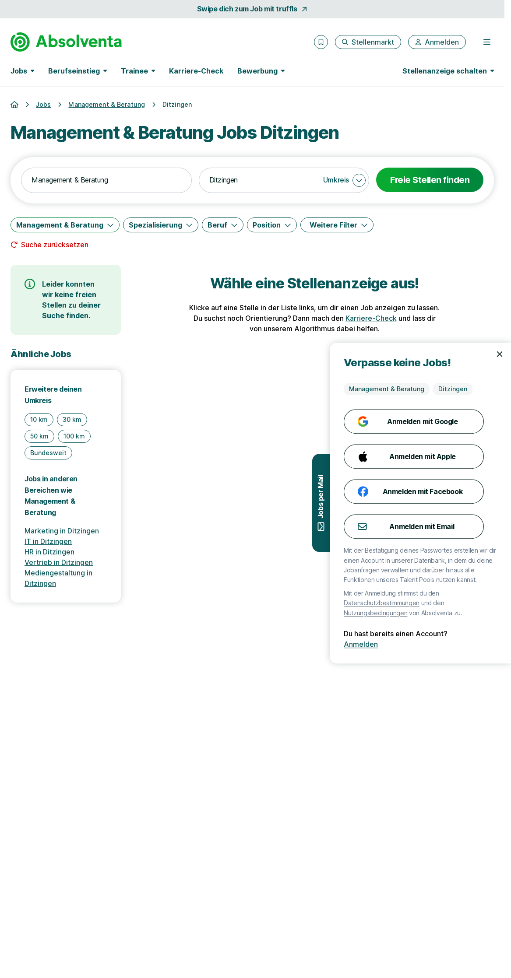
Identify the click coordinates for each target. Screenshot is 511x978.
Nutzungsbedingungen (393, 613)
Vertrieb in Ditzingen (59, 562)
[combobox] (106, 180)
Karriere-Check (196, 71)
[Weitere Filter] (337, 224)
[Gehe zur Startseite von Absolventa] (66, 42)
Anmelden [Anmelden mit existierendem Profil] (379, 644)
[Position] (272, 224)
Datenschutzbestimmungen (399, 602)
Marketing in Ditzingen (62, 530)
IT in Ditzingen (48, 541)
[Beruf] (222, 224)
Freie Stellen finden (429, 180)
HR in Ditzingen (49, 551)
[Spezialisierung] (160, 224)
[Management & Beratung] (65, 224)
